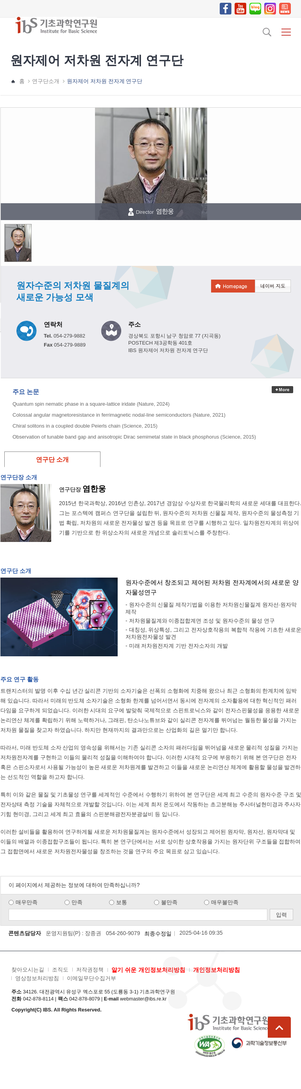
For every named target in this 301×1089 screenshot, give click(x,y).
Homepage (235, 286)
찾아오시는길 (27, 969)
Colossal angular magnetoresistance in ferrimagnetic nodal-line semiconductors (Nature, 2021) (119, 415)
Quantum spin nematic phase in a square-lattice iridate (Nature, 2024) (91, 404)
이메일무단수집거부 (91, 978)
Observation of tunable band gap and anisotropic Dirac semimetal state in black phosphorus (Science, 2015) (134, 437)
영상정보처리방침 (37, 978)
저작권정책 (90, 969)
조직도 (60, 969)
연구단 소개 (52, 459)
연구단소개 (45, 81)
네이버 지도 (272, 285)
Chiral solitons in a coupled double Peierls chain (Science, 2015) (85, 426)
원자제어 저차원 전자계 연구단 (105, 81)
